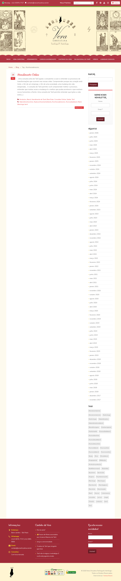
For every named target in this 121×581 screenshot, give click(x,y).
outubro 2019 (94, 323)
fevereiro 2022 (95, 262)
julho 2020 (93, 303)
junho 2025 (94, 141)
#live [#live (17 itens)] (96, 456)
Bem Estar (50, 99)
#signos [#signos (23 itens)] (91, 477)
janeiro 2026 (94, 133)
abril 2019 (93, 343)
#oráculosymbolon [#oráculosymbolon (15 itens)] (95, 464)
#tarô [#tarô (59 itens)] (90, 493)
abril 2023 (93, 226)
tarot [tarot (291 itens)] (105, 501)
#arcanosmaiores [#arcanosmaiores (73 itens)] (94, 411)
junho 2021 (94, 274)
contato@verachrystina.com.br (37, 3)
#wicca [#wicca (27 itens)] (97, 493)
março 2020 (94, 311)
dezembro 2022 (95, 234)
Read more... (79, 107)
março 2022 (94, 258)
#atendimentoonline (26, 102)
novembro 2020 (95, 291)
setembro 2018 (95, 371)
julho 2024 (93, 181)
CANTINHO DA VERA (65, 59)
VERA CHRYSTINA (18, 59)
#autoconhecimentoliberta (42, 102)
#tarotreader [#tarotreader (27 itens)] (101, 489)
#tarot (29, 99)
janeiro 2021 (94, 286)
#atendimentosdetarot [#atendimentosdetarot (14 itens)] (96, 423)
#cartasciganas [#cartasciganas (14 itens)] (106, 427)
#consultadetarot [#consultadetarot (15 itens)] (104, 431)
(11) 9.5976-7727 (12, 3)
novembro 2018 (95, 363)
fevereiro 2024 (95, 202)
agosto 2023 (94, 214)
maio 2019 (93, 339)
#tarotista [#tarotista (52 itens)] (92, 489)
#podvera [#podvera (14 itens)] (92, 473)
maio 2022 (93, 250)
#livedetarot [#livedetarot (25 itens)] (104, 456)
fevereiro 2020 (95, 315)
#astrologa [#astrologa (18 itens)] (106, 415)
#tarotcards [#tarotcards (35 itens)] (92, 485)
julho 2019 (93, 331)
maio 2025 (93, 145)
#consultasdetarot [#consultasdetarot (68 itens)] (95, 440)
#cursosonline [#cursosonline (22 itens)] (105, 452)
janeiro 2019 (94, 355)
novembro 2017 (95, 400)
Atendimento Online (28, 74)
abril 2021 (93, 282)
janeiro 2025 (94, 161)
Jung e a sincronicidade (44, 542)
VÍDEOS (95, 59)
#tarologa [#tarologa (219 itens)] (92, 481)
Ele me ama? (41, 530)
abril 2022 (93, 254)
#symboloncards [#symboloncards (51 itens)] (102, 477)
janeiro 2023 (94, 230)
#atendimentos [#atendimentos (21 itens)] (103, 419)
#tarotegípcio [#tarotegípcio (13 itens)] (103, 485)
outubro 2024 (94, 169)
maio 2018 (93, 388)
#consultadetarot (71, 102)
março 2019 (94, 347)
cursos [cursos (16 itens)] (99, 497)
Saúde (69, 99)
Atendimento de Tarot (38, 99)
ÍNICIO (9, 59)
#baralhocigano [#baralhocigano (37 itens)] (94, 427)
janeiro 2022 (94, 266)
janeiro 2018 (94, 392)
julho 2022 (93, 246)
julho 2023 (93, 218)
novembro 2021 (95, 270)
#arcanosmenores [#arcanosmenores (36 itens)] (95, 415)
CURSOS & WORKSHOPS (48, 59)
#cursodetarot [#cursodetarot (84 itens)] (93, 448)
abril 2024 (93, 193)
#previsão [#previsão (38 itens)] (101, 473)
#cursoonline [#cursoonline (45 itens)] (104, 448)
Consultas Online (60, 99)
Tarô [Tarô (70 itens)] (90, 506)
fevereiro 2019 (95, 351)
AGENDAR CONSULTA (107, 59)
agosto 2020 (94, 299)
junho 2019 (94, 335)
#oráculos (22, 99)
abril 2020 (93, 307)
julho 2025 (93, 137)
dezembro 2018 (95, 359)
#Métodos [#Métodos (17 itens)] (102, 460)
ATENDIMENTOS (32, 59)
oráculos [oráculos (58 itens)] (99, 501)
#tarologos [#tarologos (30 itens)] (101, 481)
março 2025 (94, 153)
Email (100, 109)
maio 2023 (93, 222)
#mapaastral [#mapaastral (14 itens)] (93, 460)
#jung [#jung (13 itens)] (90, 456)
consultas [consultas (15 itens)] (92, 497)
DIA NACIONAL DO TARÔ (82, 59)
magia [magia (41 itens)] (106, 497)
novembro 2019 (95, 319)
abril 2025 (93, 149)
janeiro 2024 (94, 206)
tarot (26, 104)
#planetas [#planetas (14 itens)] (105, 469)
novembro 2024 (95, 165)
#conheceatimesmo (58, 102)
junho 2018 (94, 384)
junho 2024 (94, 185)
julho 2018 (93, 379)
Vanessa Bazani (107, 576)
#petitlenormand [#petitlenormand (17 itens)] (94, 469)
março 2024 (94, 198)
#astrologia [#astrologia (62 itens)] (92, 419)
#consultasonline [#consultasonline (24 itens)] (94, 444)
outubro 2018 (94, 367)
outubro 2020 (94, 295)
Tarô (73, 99)
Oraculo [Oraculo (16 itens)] (91, 501)
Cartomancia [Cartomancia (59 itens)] (106, 493)
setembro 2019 (95, 327)
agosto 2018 (94, 375)
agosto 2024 (94, 177)
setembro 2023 (95, 210)
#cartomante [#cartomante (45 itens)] (93, 431)
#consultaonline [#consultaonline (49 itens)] (94, 435)
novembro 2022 (95, 238)
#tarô (80, 102)
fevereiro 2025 (95, 157)
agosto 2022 (94, 242)
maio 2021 (93, 278)
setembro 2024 (95, 173)
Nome (100, 101)
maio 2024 (93, 189)
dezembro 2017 (95, 396)
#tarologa (20, 104)
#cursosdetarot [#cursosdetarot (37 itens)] (94, 452)
